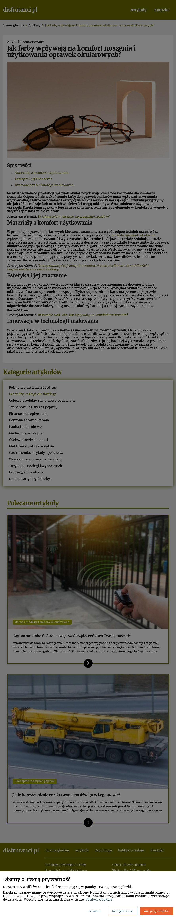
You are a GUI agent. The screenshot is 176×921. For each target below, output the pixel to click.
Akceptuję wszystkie (156, 911)
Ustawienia (94, 911)
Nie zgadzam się (122, 911)
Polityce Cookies (99, 899)
